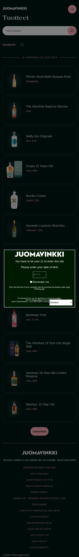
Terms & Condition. (54, 298)
